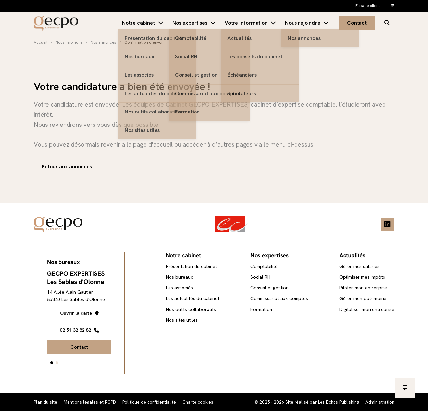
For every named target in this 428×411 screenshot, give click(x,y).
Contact (357, 23)
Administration (379, 402)
